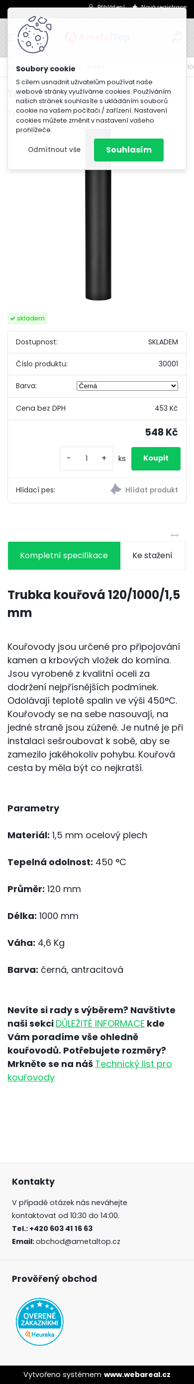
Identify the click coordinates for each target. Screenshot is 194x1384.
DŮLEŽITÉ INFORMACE (100, 1023)
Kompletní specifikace (64, 555)
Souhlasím (129, 149)
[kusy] (86, 458)
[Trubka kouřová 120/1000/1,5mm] (97, 216)
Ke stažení (152, 555)
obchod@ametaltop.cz (78, 1241)
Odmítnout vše (54, 149)
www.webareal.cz (137, 1375)
